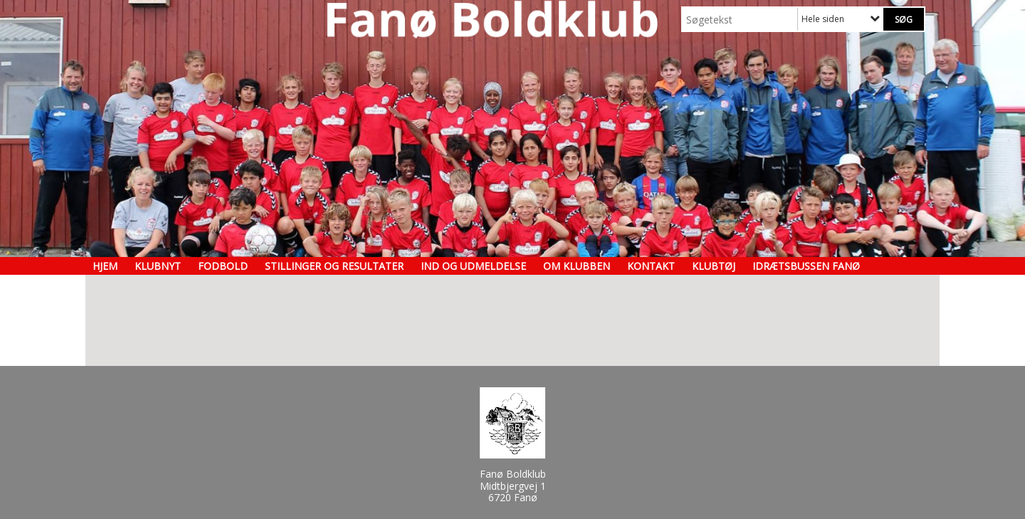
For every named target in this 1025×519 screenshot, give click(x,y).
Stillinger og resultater (334, 266)
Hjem (105, 266)
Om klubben (576, 266)
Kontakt (651, 266)
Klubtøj (713, 266)
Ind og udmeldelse (473, 266)
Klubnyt (158, 266)
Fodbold (223, 266)
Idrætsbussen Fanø (806, 266)
